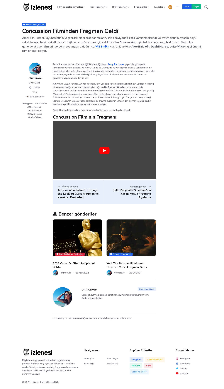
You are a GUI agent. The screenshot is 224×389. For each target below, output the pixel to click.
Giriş (187, 6)
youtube (182, 373)
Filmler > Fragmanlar (33, 25)
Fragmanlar (140, 7)
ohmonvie (35, 78)
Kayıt (196, 6)
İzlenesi (35, 382)
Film (148, 366)
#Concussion (35, 110)
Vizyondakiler (139, 372)
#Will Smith (41, 103)
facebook (183, 363)
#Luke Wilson (35, 117)
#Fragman (27, 103)
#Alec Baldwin (34, 107)
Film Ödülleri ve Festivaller (69, 254)
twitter (181, 368)
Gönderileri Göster (146, 289)
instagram (183, 358)
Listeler (158, 7)
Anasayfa (89, 358)
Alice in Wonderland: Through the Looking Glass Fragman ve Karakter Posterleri (78, 193)
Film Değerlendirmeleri (70, 7)
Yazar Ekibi (89, 363)
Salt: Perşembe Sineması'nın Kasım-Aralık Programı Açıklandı (132, 193)
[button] (177, 7)
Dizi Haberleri (119, 7)
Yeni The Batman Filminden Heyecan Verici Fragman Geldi (127, 265)
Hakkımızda (112, 363)
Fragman (136, 359)
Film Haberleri (97, 7)
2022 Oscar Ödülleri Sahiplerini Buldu (74, 265)
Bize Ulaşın (112, 358)
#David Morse (34, 114)
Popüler (136, 366)
